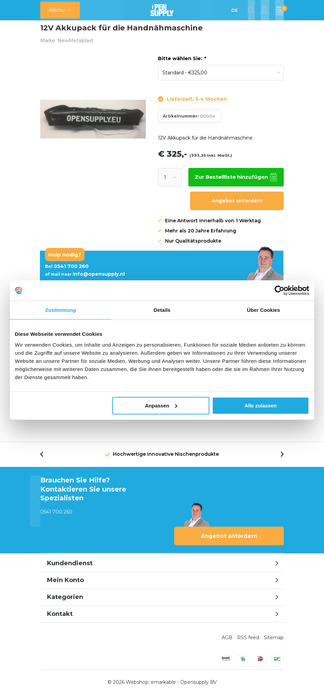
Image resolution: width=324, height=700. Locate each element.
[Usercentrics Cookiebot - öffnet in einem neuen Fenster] (279, 290)
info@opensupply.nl (85, 279)
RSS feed (248, 643)
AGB (227, 643)
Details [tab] (162, 310)
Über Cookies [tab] (263, 310)
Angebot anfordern (237, 206)
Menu (57, 10)
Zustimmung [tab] (60, 310)
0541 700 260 (67, 271)
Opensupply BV (198, 687)
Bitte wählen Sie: (182, 63)
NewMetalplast (75, 46)
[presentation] (45, 459)
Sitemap (274, 643)
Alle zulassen (261, 405)
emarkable (163, 687)
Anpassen (161, 405)
